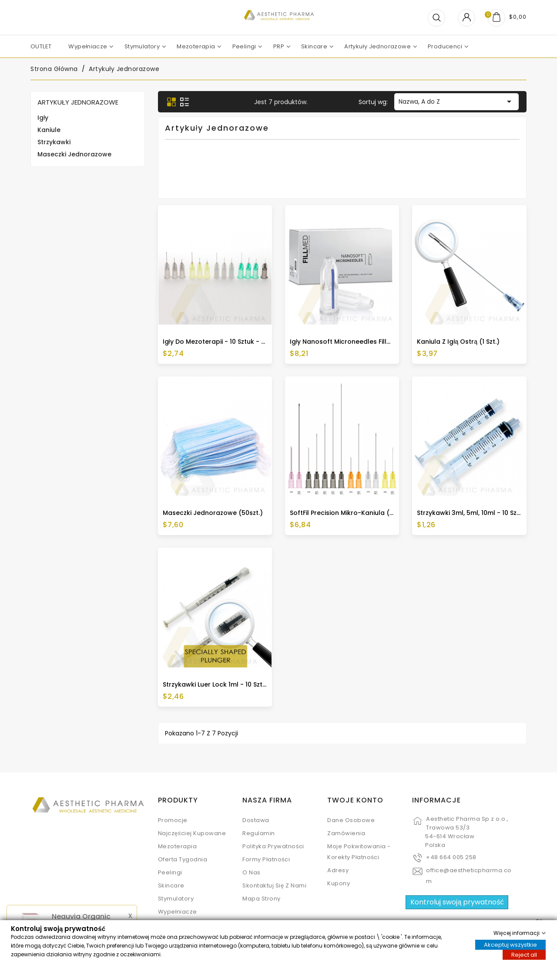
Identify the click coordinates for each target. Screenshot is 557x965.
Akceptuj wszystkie (510, 944)
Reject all (524, 954)
